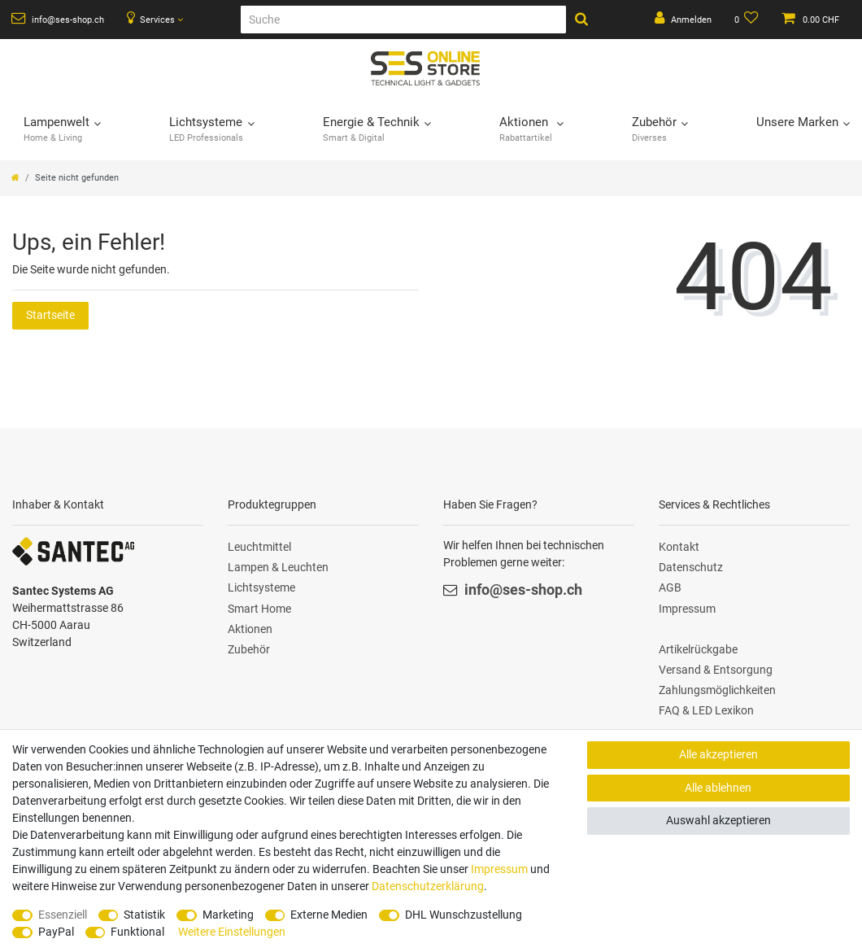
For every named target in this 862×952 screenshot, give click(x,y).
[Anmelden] (683, 19)
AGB (670, 587)
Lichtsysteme (261, 587)
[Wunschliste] (747, 19)
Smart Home (259, 608)
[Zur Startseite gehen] (15, 177)
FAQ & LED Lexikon (706, 710)
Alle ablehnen (718, 787)
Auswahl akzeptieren (718, 820)
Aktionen (250, 628)
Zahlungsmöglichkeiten (717, 690)
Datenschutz (691, 567)
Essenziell (62, 914)
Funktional (137, 931)
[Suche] (403, 19)
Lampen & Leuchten (278, 567)
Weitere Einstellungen (231, 931)
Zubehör (249, 649)
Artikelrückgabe (698, 649)
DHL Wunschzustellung (463, 914)
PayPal (56, 931)
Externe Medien (329, 914)
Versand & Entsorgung (716, 669)
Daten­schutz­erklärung (428, 886)
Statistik (144, 914)
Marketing (228, 914)
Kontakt (679, 546)
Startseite (50, 314)
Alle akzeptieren (718, 754)
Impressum (687, 608)
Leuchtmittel (259, 546)
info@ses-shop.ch (57, 18)
